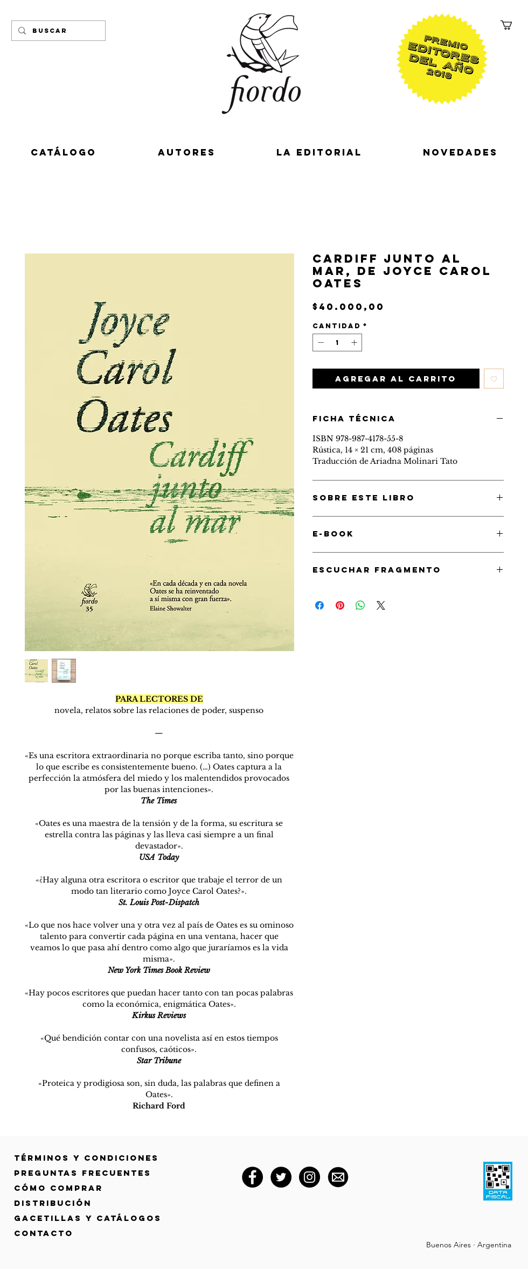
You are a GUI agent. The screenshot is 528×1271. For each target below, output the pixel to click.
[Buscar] (57, 30)
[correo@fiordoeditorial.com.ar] (338, 1177)
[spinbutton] (337, 342)
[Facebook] (252, 1177)
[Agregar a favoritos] (494, 379)
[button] (512, 25)
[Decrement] (319, 342)
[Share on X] (380, 605)
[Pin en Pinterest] (340, 605)
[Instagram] (309, 1177)
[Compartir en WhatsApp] (360, 605)
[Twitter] (280, 1177)
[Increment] (355, 342)
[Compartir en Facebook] (319, 605)
